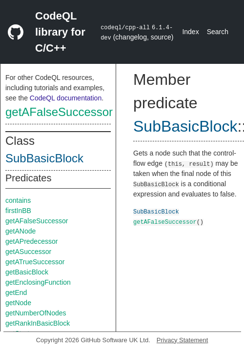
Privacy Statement (182, 340)
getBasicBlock (26, 272)
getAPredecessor (31, 241)
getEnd (16, 292)
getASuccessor (28, 251)
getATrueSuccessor (34, 262)
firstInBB (18, 210)
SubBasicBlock (44, 158)
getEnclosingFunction (38, 282)
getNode (18, 303)
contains (18, 200)
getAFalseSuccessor (59, 111)
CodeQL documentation (66, 98)
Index (190, 32)
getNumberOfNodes (35, 313)
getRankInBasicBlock (37, 323)
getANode (20, 231)
